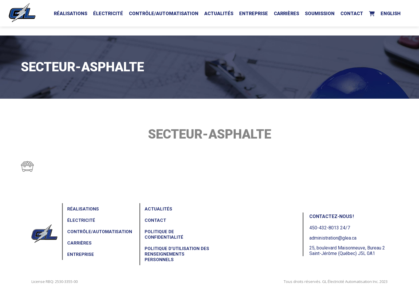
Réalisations (70, 13)
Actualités (218, 13)
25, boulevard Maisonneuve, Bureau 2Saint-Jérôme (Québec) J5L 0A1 (347, 250)
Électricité (108, 13)
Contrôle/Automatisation (163, 13)
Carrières (286, 13)
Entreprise (253, 13)
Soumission (320, 13)
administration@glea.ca (332, 238)
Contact (351, 13)
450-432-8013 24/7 (329, 228)
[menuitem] (391, 12)
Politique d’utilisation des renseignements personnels (177, 254)
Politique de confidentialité (164, 234)
